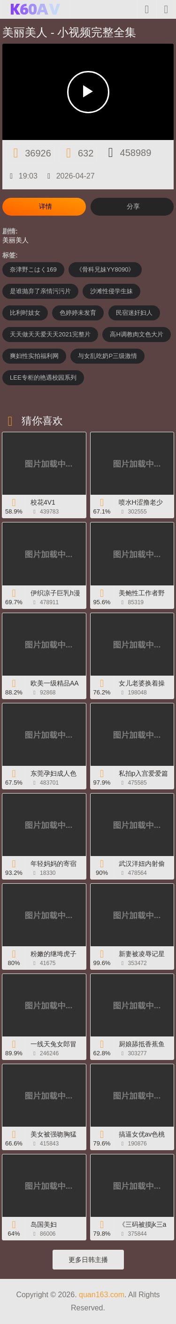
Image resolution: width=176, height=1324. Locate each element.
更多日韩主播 (88, 1259)
